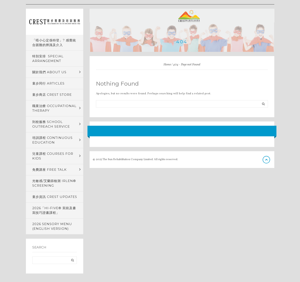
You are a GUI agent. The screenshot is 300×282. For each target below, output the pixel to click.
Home (167, 64)
